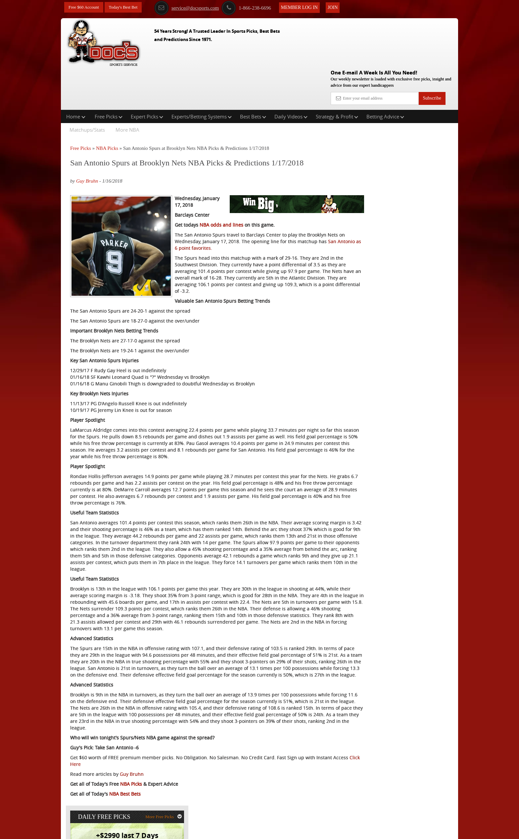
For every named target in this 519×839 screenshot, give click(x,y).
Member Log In (306, 7)
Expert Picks (147, 74)
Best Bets (253, 74)
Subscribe (432, 50)
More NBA (127, 87)
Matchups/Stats (87, 87)
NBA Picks (107, 106)
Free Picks (108, 74)
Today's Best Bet (126, 7)
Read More (430, 221)
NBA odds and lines (221, 199)
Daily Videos (290, 74)
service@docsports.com (193, 7)
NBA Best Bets (125, 808)
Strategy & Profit (337, 74)
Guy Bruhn (87, 138)
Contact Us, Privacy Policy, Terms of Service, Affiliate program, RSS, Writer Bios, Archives (296, 831)
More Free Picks (429, 109)
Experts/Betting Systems (201, 74)
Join (339, 7)
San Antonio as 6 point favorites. (268, 222)
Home (75, 74)
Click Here (114, 778)
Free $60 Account (85, 7)
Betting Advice (385, 74)
